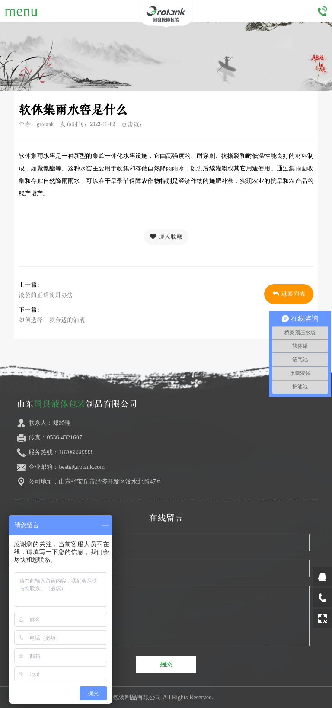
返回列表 (289, 294)
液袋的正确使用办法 (46, 295)
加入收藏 (166, 237)
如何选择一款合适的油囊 (52, 320)
